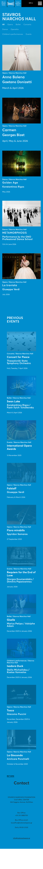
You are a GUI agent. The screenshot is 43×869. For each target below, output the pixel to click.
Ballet (18, 24)
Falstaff (11, 488)
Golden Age (10, 182)
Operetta (15, 29)
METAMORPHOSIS (14, 233)
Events (28, 34)
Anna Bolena (13, 77)
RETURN (10, 776)
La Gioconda (15, 755)
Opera (10, 24)
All (3, 24)
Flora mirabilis (16, 530)
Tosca (10, 710)
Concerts (27, 24)
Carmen (9, 130)
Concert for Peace (18, 357)
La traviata (9, 285)
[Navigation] (40, 2)
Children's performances (12, 34)
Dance (5, 29)
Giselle (11, 620)
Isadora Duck (15, 666)
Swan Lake (13, 401)
